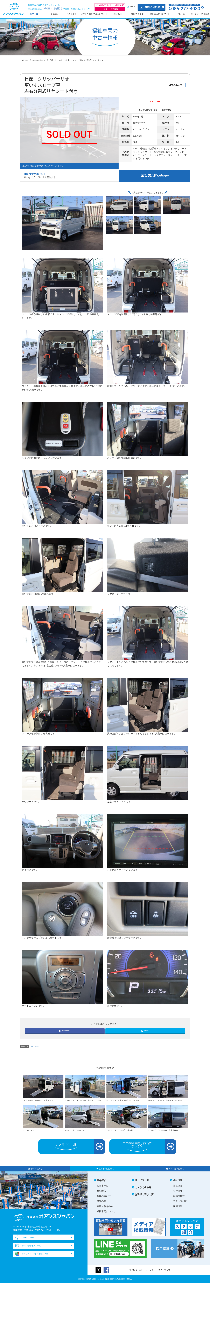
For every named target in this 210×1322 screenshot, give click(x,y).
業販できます (137, 14)
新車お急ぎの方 (105, 1210)
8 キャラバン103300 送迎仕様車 (164, 1133)
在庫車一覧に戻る (105, 1172)
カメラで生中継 (143, 1191)
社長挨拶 (177, 1189)
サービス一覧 (179, 14)
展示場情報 (179, 1200)
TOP (132, 7)
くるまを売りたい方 (75, 14)
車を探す (101, 1184)
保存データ (35, 1046)
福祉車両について (158, 14)
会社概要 (177, 1194)
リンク (151, 1274)
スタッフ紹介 (180, 1205)
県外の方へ (102, 1205)
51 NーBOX (29, 1133)
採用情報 (177, 1210)
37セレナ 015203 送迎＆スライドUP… (167, 1100)
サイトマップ (164, 1274)
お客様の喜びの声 (144, 1198)
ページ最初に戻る (175, 1172)
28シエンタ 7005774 (75, 1133)
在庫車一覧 (102, 1189)
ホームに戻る (35, 1172)
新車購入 (55, 14)
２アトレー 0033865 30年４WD (39, 1100)
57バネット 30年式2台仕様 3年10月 (124, 1100)
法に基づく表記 (136, 1274)
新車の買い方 (104, 1200)
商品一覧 (34, 14)
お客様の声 (117, 14)
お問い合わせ (155, 176)
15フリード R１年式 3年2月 (120, 1133)
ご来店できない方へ (96, 14)
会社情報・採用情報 (199, 14)
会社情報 (177, 1184)
